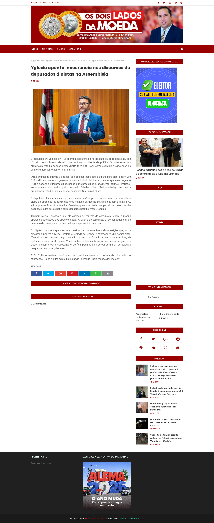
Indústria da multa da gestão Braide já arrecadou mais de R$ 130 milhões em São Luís (166, 391)
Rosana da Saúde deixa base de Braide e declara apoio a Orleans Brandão (159, 172)
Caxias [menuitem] (61, 49)
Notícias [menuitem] (47, 49)
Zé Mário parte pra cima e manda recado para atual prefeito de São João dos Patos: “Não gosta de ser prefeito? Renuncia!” (164, 372)
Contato (54, 2)
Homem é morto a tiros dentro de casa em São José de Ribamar (166, 422)
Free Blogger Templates (132, 518)
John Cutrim (165, 318)
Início (34, 2)
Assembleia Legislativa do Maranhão (143, 317)
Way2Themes (97, 518)
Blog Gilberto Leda (169, 313)
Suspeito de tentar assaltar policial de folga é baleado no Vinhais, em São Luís (166, 438)
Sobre (43, 2)
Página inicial (37, 60)
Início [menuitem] (34, 49)
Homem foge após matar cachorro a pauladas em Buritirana (163, 406)
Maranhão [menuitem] (75, 49)
